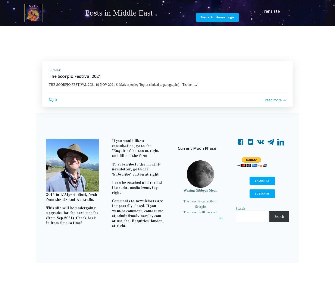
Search (240, 208)
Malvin (57, 70)
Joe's (221, 218)
